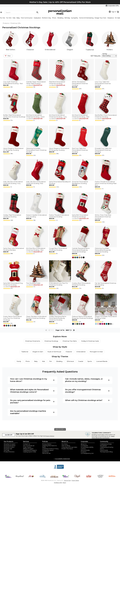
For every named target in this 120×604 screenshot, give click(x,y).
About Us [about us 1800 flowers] (83, 444)
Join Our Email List (28, 445)
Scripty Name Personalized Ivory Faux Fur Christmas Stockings (12, 318)
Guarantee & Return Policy (50, 448)
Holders (110, 50)
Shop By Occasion (9, 444)
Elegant (70, 50)
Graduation (37, 18)
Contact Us (26, 444)
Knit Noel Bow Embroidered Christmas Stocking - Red (35, 249)
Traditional (90, 50)
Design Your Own (100, 18)
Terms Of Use (46, 453)
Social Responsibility (87, 447)
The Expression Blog (106, 451)
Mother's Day (46, 18)
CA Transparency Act (87, 453)
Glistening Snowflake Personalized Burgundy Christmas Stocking (103, 250)
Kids (14, 18)
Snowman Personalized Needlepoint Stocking (80, 182)
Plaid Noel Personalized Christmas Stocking (57, 82)
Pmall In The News (67, 448)
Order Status (27, 447)
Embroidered (50, 50)
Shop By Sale (8, 448)
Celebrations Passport (30, 450)
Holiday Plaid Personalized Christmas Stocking (12, 216)
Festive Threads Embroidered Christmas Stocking (59, 216)
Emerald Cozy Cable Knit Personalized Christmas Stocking (103, 150)
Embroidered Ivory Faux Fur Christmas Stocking (58, 284)
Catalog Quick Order (29, 451)
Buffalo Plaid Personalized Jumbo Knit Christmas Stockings (14, 116)
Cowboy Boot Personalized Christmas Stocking (81, 284)
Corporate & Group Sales (69, 447)
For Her (2, 18)
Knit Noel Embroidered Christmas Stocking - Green (35, 116)
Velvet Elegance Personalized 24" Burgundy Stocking (13, 149)
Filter (9, 56)
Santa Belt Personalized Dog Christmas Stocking (13, 284)
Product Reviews (9, 451)
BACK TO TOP (60, 429)
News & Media (85, 450)
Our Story (64, 444)
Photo (54, 18)
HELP (64, 482)
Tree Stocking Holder (33, 283)
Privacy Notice (49, 436)
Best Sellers (10, 50)
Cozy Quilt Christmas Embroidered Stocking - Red (13, 82)
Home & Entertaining (86, 18)
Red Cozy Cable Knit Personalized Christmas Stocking (80, 150)
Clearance (110, 18)
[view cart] (118, 12)
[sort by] (109, 56)
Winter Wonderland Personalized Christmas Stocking (80, 83)
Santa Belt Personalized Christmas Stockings (80, 216)
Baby (18, 18)
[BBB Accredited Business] (58, 468)
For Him (9, 18)
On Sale (117, 18)
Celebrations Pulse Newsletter (106, 444)
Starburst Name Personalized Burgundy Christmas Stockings (82, 317)
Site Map (6, 450)
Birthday (67, 18)
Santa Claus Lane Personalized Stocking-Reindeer (13, 249)
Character (30, 50)
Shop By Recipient (9, 445)
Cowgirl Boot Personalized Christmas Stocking (58, 249)
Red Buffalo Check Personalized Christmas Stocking (106, 116)
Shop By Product (9, 447)
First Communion (27, 18)
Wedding (60, 18)
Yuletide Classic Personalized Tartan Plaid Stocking (36, 82)
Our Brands (84, 445)
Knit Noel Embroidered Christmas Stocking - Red (80, 116)
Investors (83, 451)
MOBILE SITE (58, 482)
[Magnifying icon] (37, 12)
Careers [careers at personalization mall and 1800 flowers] (83, 448)
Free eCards (104, 450)
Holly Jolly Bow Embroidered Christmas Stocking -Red (36, 182)
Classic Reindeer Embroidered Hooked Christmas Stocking (36, 317)
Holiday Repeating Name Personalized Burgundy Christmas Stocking (57, 318)
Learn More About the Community (103, 436)
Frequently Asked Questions (47, 450)
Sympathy (74, 18)
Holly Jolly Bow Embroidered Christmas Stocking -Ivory (13, 182)
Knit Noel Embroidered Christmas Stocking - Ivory (58, 116)
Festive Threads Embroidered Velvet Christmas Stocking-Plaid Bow (105, 183)
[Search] (22, 12)
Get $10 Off (8, 435)
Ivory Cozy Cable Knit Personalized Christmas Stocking (103, 83)
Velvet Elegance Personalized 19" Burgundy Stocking (59, 149)
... (112, 324)
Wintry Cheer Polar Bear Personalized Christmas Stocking (103, 216)
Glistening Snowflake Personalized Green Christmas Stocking (36, 150)
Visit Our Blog (65, 445)
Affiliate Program (28, 448)
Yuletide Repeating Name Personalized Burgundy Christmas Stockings (81, 250)
